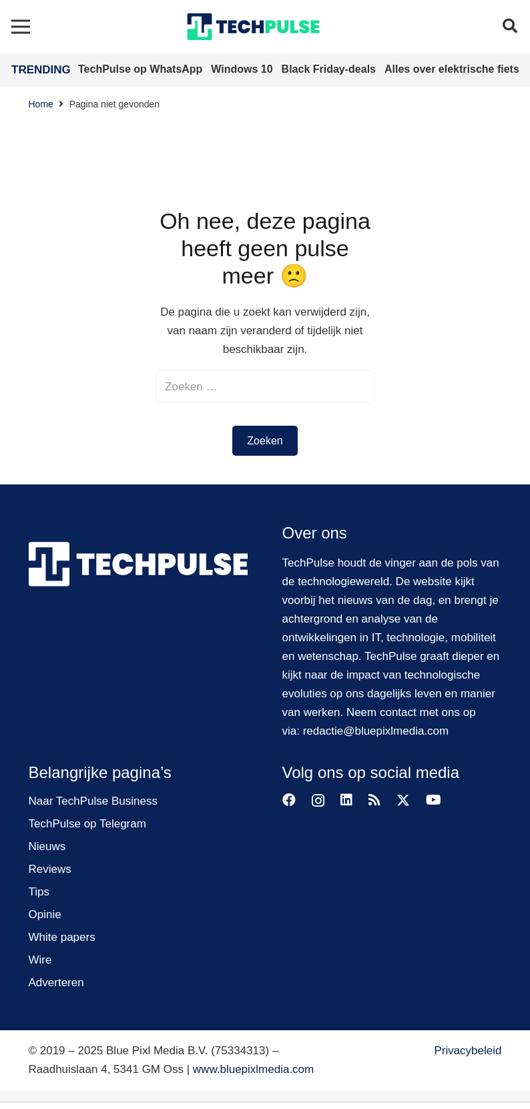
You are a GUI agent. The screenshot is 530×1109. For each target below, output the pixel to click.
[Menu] (20, 26)
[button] (510, 27)
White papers (62, 937)
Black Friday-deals (330, 69)
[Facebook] (289, 800)
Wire (40, 960)
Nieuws (47, 846)
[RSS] (374, 800)
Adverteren (56, 982)
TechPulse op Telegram (87, 823)
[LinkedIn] (346, 800)
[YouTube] (433, 800)
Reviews (50, 869)
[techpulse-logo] (253, 26)
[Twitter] (403, 800)
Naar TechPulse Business (93, 801)
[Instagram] (318, 800)
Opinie (45, 914)
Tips (39, 891)
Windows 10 (243, 69)
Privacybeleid (467, 1050)
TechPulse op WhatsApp (142, 69)
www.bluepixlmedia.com (253, 1069)
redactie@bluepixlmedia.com (376, 731)
